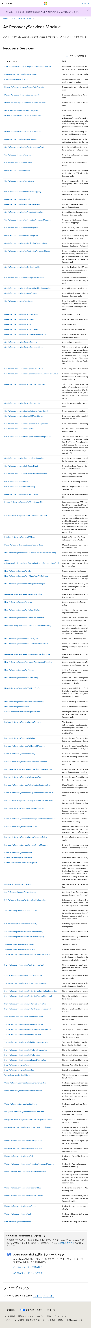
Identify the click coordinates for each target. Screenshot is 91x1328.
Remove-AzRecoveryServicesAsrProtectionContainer (25, 761)
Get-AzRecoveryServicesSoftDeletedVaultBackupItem (25, 473)
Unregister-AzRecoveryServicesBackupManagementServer (28, 1119)
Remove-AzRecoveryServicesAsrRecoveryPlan (22, 777)
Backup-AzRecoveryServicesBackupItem (20, 74)
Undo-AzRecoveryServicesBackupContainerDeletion (25, 1082)
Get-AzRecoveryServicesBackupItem (19, 319)
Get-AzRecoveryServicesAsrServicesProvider (22, 267)
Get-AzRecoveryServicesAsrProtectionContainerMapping (27, 220)
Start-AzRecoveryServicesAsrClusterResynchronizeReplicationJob (30, 991)
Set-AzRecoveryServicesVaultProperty (19, 949)
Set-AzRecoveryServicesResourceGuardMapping (24, 936)
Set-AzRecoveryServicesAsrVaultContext (20, 910)
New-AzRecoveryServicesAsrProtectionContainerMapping (27, 625)
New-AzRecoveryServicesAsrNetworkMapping (23, 594)
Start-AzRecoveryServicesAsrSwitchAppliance (22, 1034)
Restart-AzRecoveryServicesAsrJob (18, 857)
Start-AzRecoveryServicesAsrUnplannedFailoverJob (25, 1060)
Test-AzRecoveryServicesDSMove (17, 1075)
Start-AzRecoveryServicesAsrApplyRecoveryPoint (24, 965)
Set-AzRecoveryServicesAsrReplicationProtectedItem (25, 900)
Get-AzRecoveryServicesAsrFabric (18, 162)
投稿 (49, 1316)
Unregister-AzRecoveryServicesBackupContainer (24, 1111)
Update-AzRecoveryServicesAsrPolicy (19, 1156)
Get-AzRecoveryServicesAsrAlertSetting (20, 139)
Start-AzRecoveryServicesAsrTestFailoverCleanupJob (25, 1050)
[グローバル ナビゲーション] (2, 3)
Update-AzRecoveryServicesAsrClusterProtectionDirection (27, 1127)
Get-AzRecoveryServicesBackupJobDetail (21, 329)
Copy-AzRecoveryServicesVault (17, 79)
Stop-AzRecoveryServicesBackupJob (19, 1070)
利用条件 (51, 1320)
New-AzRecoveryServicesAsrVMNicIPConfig (22, 688)
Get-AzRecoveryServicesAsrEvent (17, 155)
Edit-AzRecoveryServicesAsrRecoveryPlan (21, 110)
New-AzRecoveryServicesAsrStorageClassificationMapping (28, 662)
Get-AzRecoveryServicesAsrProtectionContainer (23, 212)
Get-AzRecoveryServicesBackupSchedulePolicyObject (26, 423)
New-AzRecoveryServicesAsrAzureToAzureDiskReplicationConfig (30, 552)
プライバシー (59, 1316)
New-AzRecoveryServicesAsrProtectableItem (22, 610)
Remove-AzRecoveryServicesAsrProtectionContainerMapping (29, 769)
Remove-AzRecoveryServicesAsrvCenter (20, 826)
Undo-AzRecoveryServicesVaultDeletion (20, 1104)
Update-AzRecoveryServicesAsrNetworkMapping (24, 1148)
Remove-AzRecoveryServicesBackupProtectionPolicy (25, 837)
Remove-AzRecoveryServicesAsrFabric (19, 738)
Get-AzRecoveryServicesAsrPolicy (17, 199)
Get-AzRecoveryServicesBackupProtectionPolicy (23, 368)
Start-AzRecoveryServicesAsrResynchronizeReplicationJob (27, 1029)
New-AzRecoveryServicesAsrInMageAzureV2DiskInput (26, 576)
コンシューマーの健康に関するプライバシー (23, 1320)
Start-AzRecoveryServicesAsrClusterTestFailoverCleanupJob (28, 996)
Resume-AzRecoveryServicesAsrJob (18, 884)
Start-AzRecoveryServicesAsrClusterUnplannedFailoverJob (27, 1009)
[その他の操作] (85, 19)
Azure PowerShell (25, 18)
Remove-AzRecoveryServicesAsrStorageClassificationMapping (29, 818)
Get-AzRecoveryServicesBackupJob (18, 324)
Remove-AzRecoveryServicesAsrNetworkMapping (24, 746)
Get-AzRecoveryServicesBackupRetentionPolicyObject (26, 411)
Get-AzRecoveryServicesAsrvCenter (18, 301)
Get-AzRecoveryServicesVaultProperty (19, 486)
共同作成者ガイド (66, 1242)
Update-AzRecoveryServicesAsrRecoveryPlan (22, 1187)
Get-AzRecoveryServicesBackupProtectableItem (23, 347)
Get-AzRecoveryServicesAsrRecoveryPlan (21, 227)
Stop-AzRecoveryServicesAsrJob (17, 1065)
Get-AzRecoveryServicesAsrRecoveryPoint (21, 235)
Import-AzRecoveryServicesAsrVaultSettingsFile (23, 502)
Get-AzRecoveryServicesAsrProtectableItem (22, 204)
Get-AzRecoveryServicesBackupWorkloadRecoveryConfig (27, 436)
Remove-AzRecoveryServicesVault (18, 852)
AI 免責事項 (10, 1316)
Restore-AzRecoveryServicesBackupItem (20, 862)
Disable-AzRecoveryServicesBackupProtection (23, 95)
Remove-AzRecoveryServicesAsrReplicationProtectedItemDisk (29, 792)
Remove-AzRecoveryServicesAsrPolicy (19, 753)
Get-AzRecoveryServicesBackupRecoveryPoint (23, 403)
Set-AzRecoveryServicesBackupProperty (20, 923)
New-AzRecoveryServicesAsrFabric (18, 571)
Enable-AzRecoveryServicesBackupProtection (22, 131)
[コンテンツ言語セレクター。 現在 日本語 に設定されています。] (10, 1310)
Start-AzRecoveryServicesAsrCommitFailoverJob (23, 1016)
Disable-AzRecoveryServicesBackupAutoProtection (25, 87)
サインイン (84, 3)
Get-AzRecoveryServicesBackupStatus (19, 428)
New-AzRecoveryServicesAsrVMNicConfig (21, 677)
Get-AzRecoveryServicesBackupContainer (21, 314)
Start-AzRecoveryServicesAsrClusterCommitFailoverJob (26, 983)
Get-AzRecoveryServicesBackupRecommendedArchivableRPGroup (31, 373)
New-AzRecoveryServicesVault (16, 706)
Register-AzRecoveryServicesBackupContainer (23, 722)
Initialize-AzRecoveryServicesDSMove (19, 537)
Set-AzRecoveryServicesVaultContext (19, 944)
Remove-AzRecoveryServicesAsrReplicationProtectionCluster (28, 800)
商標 (60, 1320)
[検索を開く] (76, 3)
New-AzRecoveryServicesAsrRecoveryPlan (21, 638)
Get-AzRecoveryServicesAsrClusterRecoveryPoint (24, 147)
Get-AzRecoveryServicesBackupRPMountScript (23, 416)
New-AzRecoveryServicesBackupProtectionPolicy (24, 701)
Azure (12, 18)
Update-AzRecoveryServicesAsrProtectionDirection (25, 1171)
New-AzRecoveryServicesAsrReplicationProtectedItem (26, 643)
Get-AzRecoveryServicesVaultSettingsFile (21, 494)
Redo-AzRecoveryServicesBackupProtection (22, 711)
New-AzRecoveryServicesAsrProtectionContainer (24, 617)
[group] (45, 641)
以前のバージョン (25, 1316)
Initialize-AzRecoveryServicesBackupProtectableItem (25, 515)
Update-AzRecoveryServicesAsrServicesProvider (23, 1195)
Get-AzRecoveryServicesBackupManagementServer (25, 334)
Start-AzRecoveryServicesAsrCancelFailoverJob (23, 975)
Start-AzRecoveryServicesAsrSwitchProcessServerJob (25, 1042)
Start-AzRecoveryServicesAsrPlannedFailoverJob (23, 1024)
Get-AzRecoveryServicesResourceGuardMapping (24, 458)
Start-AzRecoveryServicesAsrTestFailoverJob (22, 1055)
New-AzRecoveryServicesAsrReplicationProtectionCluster (27, 654)
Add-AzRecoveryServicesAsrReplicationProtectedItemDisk (27, 66)
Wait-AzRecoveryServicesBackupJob (19, 1221)
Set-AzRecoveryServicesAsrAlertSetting (20, 892)
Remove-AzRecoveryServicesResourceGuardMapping (25, 845)
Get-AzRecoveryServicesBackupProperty (20, 342)
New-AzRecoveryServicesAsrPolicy (18, 602)
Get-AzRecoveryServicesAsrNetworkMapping (22, 191)
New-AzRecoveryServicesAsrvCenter (19, 670)
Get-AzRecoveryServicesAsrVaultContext (20, 293)
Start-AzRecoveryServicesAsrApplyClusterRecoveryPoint (27, 954)
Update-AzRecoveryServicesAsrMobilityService (23, 1140)
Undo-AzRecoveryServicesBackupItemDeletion (23, 1090)
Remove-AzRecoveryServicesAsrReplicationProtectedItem (27, 785)
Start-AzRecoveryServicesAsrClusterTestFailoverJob (25, 1003)
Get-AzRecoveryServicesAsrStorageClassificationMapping (27, 288)
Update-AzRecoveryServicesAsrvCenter (20, 1206)
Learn (5, 18)
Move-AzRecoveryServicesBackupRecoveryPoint (23, 545)
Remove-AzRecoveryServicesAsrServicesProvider (24, 808)
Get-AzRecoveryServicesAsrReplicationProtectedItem (25, 243)
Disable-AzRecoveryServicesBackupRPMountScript (25, 102)
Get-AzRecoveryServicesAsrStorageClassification (24, 277)
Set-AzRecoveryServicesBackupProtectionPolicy (23, 931)
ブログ (39, 1316)
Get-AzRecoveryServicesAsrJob (17, 170)
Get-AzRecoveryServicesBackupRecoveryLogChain (24, 384)
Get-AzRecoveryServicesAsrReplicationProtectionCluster (27, 251)
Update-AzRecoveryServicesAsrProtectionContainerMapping (29, 1164)
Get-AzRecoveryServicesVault (16, 481)
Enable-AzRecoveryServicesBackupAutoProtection (24, 115)
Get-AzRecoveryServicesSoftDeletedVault (21, 466)
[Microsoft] (45, 3)
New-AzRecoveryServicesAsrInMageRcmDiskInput (24, 583)
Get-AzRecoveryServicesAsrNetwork (19, 181)
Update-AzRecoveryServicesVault (17, 1214)
